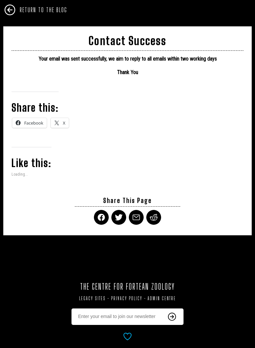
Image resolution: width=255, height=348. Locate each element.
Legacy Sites (92, 298)
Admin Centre (162, 298)
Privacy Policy (126, 298)
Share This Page (127, 200)
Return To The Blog (43, 10)
